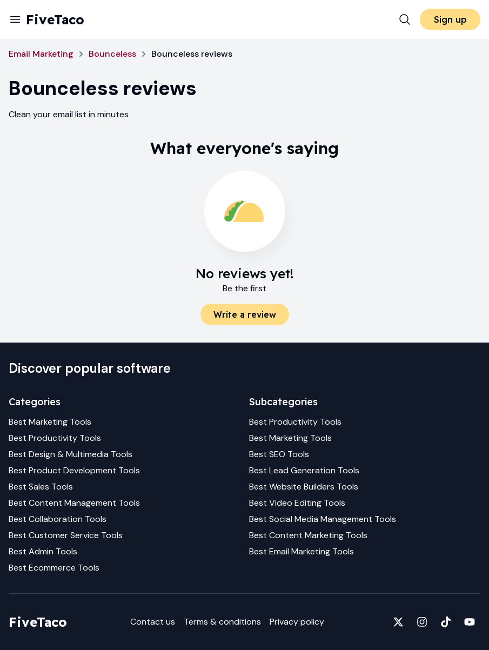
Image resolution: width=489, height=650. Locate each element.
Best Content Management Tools (74, 502)
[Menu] (15, 19)
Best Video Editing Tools (297, 502)
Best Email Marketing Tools (301, 551)
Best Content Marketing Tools (308, 535)
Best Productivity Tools (55, 438)
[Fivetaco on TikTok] (446, 622)
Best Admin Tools (43, 551)
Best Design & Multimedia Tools (70, 454)
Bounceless (112, 53)
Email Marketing (41, 53)
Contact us (152, 621)
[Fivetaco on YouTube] (469, 622)
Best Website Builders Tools (303, 486)
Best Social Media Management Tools (322, 519)
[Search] (404, 19)
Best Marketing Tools (50, 421)
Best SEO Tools (279, 454)
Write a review (244, 314)
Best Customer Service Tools (66, 535)
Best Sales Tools (41, 486)
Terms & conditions (222, 621)
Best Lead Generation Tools (304, 470)
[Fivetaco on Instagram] (422, 622)
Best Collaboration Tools (57, 519)
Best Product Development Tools (74, 470)
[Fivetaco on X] (398, 622)
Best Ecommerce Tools (54, 567)
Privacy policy (297, 621)
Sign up (450, 19)
